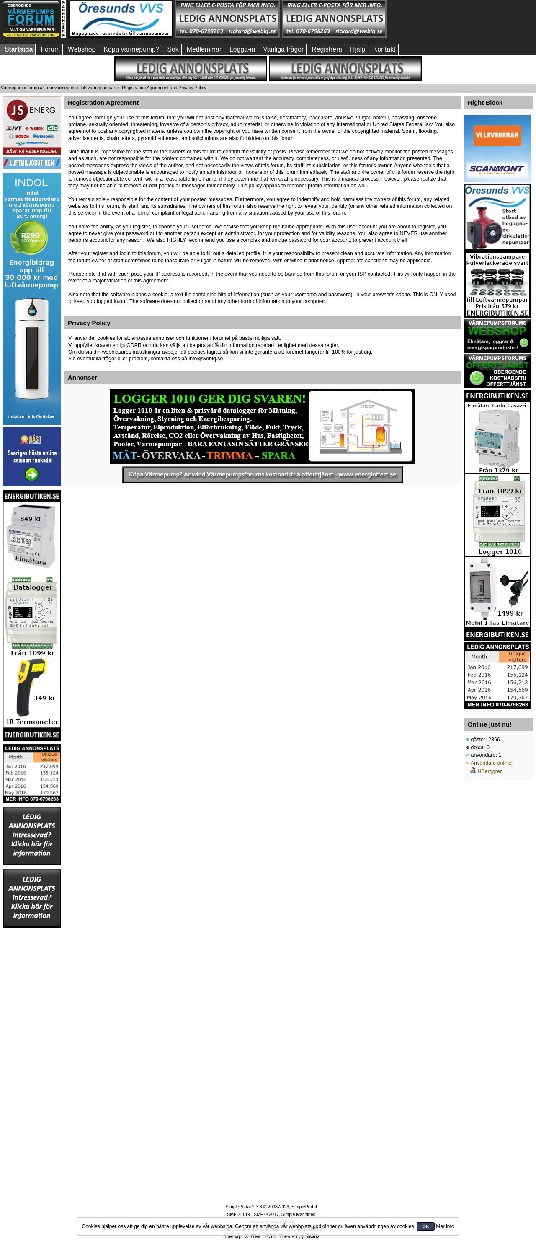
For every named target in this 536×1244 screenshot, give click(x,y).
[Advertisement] (441, 19)
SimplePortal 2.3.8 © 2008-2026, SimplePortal (271, 1206)
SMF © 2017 (266, 1214)
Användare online (491, 763)
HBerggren (489, 771)
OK (425, 1226)
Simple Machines (298, 1214)
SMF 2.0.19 (238, 1214)
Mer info (445, 1226)
